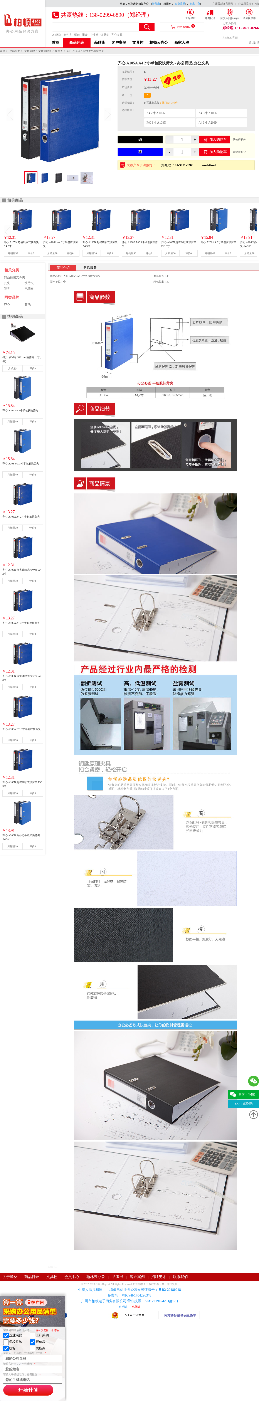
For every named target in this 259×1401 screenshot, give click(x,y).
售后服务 (90, 267)
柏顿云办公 (159, 42)
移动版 (123, 1306)
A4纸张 (56, 34)
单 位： (128, 95)
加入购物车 (218, 139)
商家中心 (195, 3)
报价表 (37, 1342)
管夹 (7, 288)
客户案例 (118, 42)
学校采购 (12, 1342)
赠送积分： (128, 102)
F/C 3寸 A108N (156, 122)
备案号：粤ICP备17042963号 (129, 1295)
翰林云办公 (95, 1277)
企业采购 (12, 1335)
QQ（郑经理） (245, 1103)
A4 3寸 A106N (207, 113)
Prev (10, 114)
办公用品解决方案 (22, 23)
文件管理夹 (44, 50)
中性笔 (94, 34)
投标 (9, 1348)
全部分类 (15, 50)
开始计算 (28, 1390)
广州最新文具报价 (222, 3)
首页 (55, 42)
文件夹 (68, 34)
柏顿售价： (128, 79)
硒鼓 (77, 34)
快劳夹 (59, 50)
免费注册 (180, 3)
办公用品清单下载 (248, 3)
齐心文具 (117, 34)
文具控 (137, 42)
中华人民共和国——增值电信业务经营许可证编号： (129, 1290)
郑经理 (254, 42)
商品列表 (76, 42)
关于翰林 (10, 1277)
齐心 (7, 304)
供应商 (37, 1348)
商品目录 (31, 1277)
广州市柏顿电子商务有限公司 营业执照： (129, 1301)
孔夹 (7, 283)
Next (107, 114)
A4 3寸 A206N (207, 122)
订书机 (105, 34)
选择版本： (128, 110)
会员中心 (71, 1277)
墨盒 (85, 34)
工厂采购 (39, 1335)
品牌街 (99, 42)
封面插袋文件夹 (14, 277)
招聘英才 (158, 1277)
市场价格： (128, 87)
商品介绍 (63, 267)
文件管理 (29, 50)
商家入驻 (181, 42)
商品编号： (128, 71)
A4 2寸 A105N (155, 113)
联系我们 (180, 1277)
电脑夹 (29, 288)
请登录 (156, 3)
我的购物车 (186, 26)
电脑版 (136, 1306)
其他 (28, 304)
